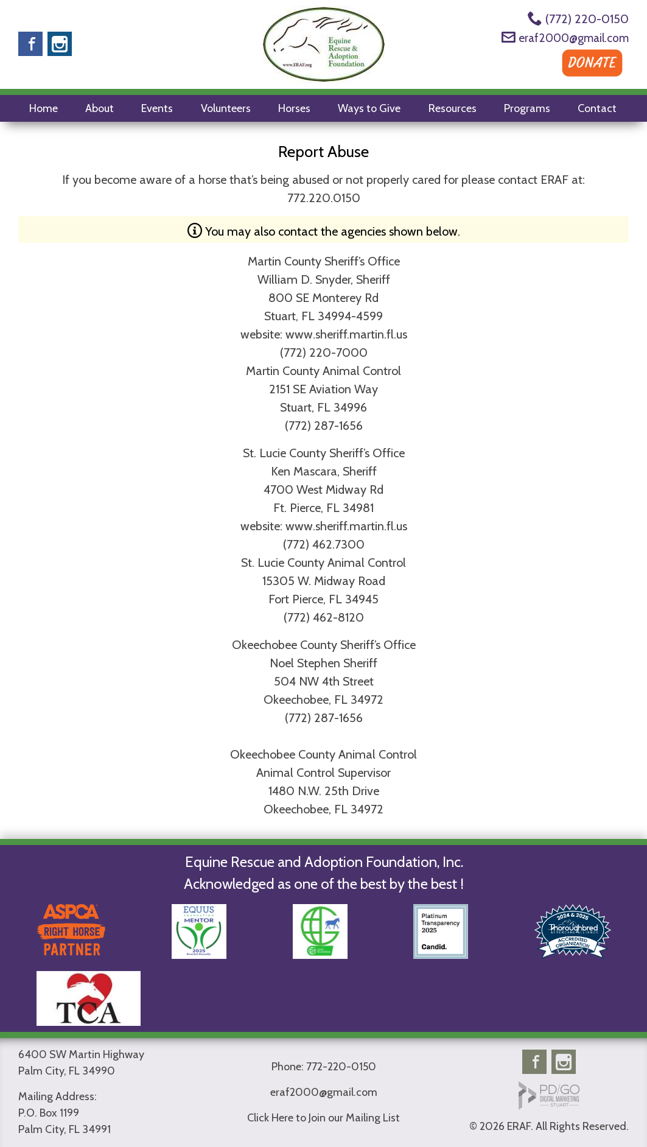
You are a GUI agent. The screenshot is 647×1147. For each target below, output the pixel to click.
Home (43, 108)
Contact (597, 108)
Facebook (30, 44)
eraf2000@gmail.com (574, 38)
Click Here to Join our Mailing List (323, 1117)
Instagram (59, 44)
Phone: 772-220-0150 (323, 1066)
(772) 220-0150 (587, 19)
